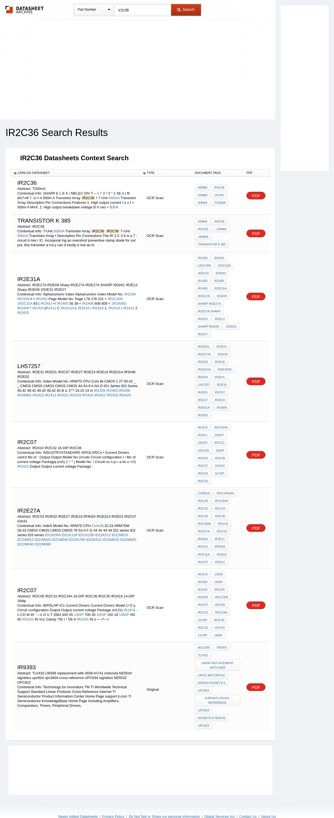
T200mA (219, 202)
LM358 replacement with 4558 (217, 651)
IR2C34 (203, 506)
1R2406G (119, 302)
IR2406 (88, 302)
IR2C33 (220, 499)
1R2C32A (25, 302)
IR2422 (128, 306)
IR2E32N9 (224, 365)
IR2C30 (203, 614)
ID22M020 (128, 530)
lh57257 (204, 380)
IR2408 (23, 306)
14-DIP (202, 621)
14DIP (79, 602)
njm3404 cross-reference (217, 685)
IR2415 (83, 306)
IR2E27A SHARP (209, 309)
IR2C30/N (220, 421)
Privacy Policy (113, 800)
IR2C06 (203, 585)
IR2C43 (223, 514)
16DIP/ (219, 428)
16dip (218, 621)
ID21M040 (60, 530)
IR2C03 (203, 450)
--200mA (220, 229)
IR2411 (50, 390)
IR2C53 (222, 521)
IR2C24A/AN (225, 484)
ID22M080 (43, 534)
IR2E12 (220, 316)
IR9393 (221, 633)
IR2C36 (219, 187)
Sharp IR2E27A (209, 302)
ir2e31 (220, 550)
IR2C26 (203, 492)
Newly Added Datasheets (78, 800)
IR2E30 (220, 358)
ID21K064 (53, 525)
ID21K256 (86, 525)
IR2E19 (220, 394)
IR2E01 (203, 387)
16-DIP (219, 465)
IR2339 (130, 293)
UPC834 (203, 694)
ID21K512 (103, 525)
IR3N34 (220, 272)
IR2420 (88, 390)
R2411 (51, 306)
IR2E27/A (204, 350)
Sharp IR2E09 (208, 324)
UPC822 (203, 709)
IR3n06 (222, 402)
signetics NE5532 (211, 701)
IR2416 (98, 306)
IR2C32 (219, 436)
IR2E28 (222, 350)
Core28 (98, 516)
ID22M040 (25, 534)
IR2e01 (203, 316)
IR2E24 (221, 343)
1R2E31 (231, 324)
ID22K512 (94, 530)
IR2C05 (219, 577)
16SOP (202, 436)
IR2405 (62, 302)
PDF (256, 195)
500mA (114, 198)
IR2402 (42, 297)
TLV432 (203, 641)
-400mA (203, 236)
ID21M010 (120, 525)
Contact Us (248, 800)
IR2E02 (203, 409)
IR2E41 (220, 372)
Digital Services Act (220, 800)
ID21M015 (25, 530)
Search (185, 9)
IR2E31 (222, 380)
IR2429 (125, 390)
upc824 (203, 675)
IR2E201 (203, 343)
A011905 (204, 633)
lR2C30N (116, 297)
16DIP (220, 443)
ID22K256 (77, 530)
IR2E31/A (204, 365)
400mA (202, 202)
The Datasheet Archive (24, 9)
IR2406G (24, 390)
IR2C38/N (204, 514)
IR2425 (23, 311)
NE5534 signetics (211, 667)
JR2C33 (203, 272)
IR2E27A (204, 294)
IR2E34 (203, 372)
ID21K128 (69, 525)
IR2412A (67, 306)
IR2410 (38, 306)
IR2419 (114, 306)
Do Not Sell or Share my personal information (164, 800)
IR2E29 (203, 358)
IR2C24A (221, 599)
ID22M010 (111, 530)
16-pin (218, 195)
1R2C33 (203, 443)
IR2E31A (220, 287)
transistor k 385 (212, 244)
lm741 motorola (211, 660)
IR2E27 (203, 331)
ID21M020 (43, 530)
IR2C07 (220, 387)
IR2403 (47, 302)
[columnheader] (75, 173)
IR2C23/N (221, 585)
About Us (268, 800)
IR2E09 (222, 294)
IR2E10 (203, 536)
